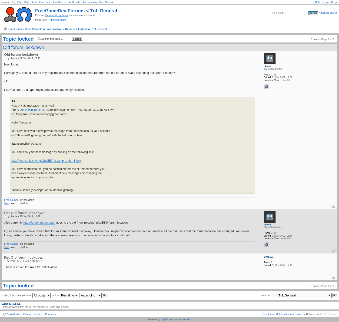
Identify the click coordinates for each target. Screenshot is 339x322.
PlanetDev (44, 2)
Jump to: (265, 295)
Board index (15, 29)
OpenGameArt (106, 2)
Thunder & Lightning (56, 15)
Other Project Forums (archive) (43, 29)
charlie (13, 58)
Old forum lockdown (23, 47)
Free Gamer (11, 199)
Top (333, 206)
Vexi (6, 203)
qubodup (186, 319)
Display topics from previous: (26, 295)
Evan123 (14, 261)
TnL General (103, 10)
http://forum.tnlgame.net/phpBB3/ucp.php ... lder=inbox (46, 160)
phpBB (164, 319)
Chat (19, 2)
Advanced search (328, 13)
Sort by (65, 295)
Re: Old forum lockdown (24, 213)
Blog (13, 2)
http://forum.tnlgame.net (39, 222)
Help (317, 2)
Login (335, 2)
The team (268, 314)
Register (326, 2)
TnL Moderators (57, 19)
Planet (33, 2)
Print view (50, 314)
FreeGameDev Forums (60, 10)
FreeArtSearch (72, 2)
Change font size (33, 314)
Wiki (26, 2)
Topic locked (18, 39)
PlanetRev (57, 2)
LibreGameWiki (89, 2)
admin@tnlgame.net (33, 109)
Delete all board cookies (289, 314)
